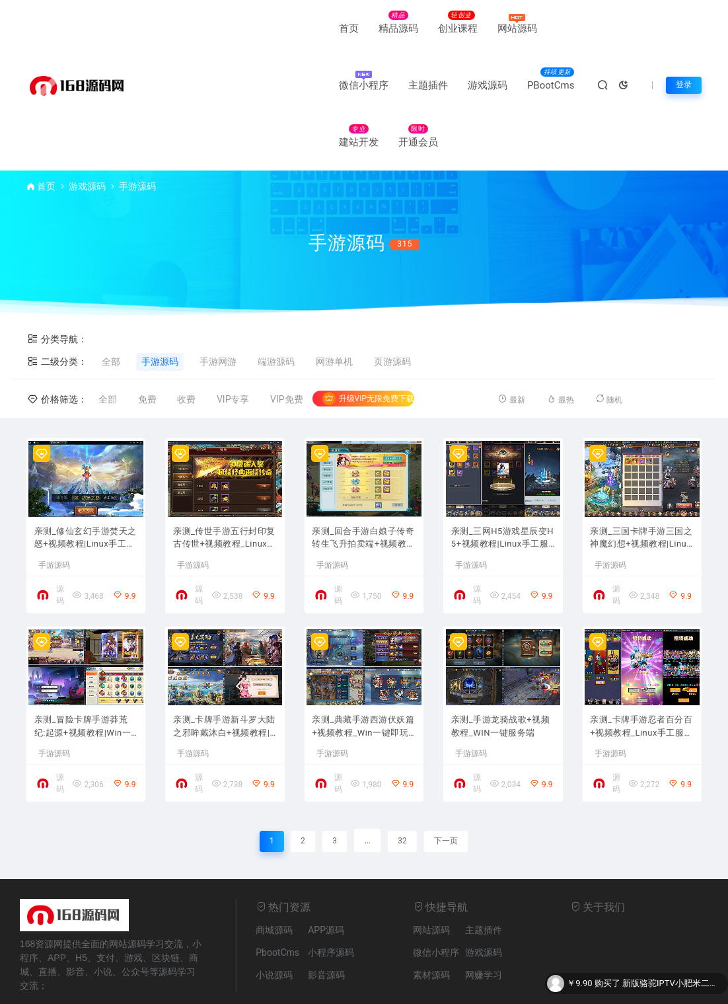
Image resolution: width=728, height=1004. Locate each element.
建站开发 (248, 85)
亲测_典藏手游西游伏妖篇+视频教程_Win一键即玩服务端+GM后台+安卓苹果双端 (363, 681)
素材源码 (431, 930)
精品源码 (220, 28)
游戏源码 (528, 28)
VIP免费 (286, 342)
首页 (171, 28)
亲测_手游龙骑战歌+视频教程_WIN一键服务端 (499, 681)
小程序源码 (331, 908)
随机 (611, 342)
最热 (560, 342)
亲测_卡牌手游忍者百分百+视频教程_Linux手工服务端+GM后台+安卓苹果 (641, 681)
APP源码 (326, 885)
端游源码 (276, 304)
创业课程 (280, 28)
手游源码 (159, 304)
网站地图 (260, 987)
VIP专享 (233, 342)
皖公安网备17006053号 (344, 987)
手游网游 (218, 304)
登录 (682, 57)
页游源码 (392, 304)
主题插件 (468, 28)
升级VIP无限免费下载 (368, 341)
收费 (186, 342)
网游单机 (334, 304)
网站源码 (339, 28)
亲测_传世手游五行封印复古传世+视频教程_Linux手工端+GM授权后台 (224, 486)
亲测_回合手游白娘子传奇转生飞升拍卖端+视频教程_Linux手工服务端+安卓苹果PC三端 (363, 486)
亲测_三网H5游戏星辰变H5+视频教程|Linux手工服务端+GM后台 (502, 486)
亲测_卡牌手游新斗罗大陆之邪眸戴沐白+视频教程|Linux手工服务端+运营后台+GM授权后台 (224, 681)
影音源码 (326, 930)
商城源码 (274, 885)
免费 (147, 342)
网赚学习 (483, 930)
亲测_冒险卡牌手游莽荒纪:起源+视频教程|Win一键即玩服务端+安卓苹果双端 (84, 681)
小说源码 (274, 930)
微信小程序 (404, 28)
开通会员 (307, 85)
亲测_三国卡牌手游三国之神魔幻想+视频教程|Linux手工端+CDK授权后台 (642, 486)
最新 (508, 342)
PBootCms (184, 85)
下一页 (448, 796)
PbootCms (277, 908)
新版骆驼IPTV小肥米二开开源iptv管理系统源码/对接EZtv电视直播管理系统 (671, 984)
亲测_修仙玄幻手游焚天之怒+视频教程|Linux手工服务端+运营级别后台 (85, 486)
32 (401, 796)
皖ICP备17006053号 (443, 987)
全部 (111, 304)
